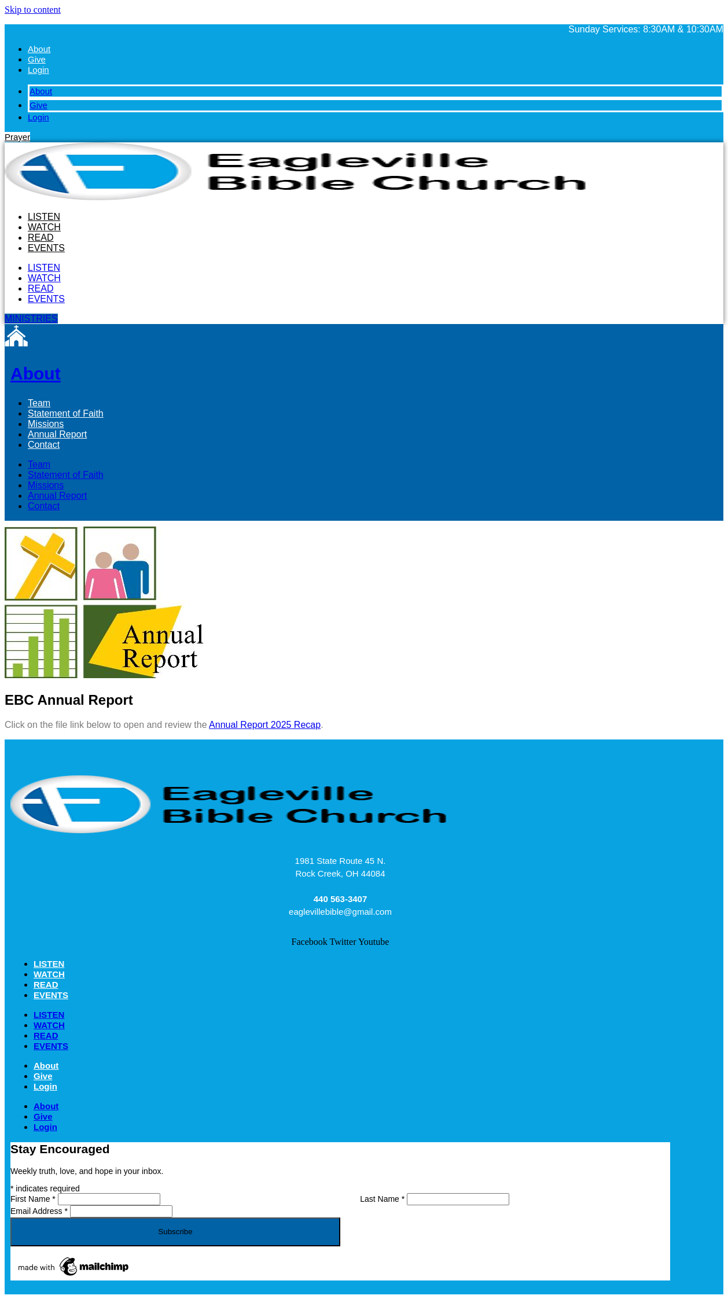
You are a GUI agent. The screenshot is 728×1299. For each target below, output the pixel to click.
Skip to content (33, 9)
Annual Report (57, 434)
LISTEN (44, 217)
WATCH (44, 227)
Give (37, 59)
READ (40, 237)
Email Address (40, 1211)
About (39, 49)
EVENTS (46, 248)
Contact (44, 445)
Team (39, 403)
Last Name (383, 1199)
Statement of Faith (66, 413)
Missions (46, 424)
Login (38, 70)
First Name (34, 1199)
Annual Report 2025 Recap (265, 725)
